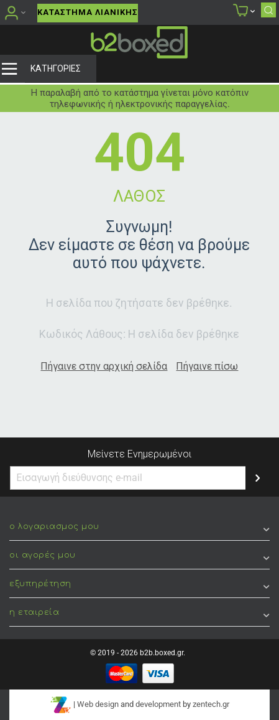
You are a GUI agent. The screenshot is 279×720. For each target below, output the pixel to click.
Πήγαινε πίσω (207, 366)
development (158, 704)
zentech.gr (211, 704)
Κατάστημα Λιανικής (87, 12)
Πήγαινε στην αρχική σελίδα (103, 366)
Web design (98, 704)
